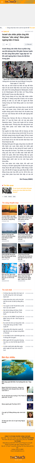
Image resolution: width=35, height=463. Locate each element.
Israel (5, 196)
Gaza (14, 196)
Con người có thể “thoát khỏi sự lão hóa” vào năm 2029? (18, 306)
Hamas (10, 196)
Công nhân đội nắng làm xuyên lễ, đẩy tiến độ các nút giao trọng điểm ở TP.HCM (18, 331)
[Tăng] (9, 44)
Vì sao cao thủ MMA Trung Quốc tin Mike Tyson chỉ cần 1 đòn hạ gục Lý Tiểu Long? (18, 318)
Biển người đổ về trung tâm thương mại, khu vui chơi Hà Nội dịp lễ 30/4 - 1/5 (18, 342)
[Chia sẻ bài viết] (28, 44)
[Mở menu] (2, 2)
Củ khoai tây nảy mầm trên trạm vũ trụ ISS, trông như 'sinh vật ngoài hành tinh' (18, 295)
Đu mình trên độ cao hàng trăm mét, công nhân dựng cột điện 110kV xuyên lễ (18, 324)
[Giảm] (3, 44)
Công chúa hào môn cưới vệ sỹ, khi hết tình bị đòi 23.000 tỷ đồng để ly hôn (18, 301)
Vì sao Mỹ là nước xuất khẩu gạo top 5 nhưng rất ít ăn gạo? (18, 336)
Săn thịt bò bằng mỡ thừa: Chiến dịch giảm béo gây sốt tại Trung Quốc (18, 312)
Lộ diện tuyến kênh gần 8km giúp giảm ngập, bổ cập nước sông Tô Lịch (18, 348)
